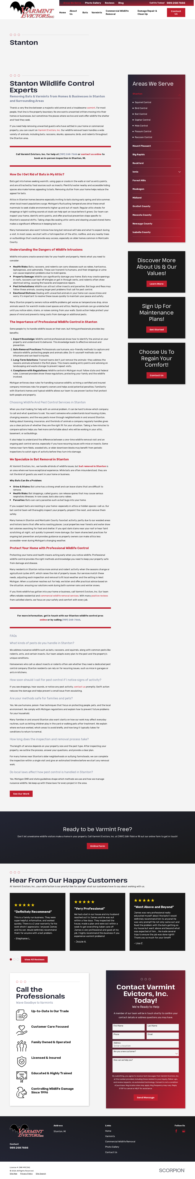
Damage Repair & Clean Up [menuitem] (147, 12)
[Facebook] (176, 1131)
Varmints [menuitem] (97, 12)
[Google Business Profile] (183, 1131)
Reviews (109, 3)
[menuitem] (155, 95)
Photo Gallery (93, 3)
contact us (79, 686)
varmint (91, 108)
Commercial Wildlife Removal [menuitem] (117, 12)
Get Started (157, 329)
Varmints (110, 1136)
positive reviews (99, 595)
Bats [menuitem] (85, 12)
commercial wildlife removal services (59, 595)
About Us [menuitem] (73, 12)
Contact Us (176, 12)
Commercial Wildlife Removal (120, 1141)
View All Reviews (34, 959)
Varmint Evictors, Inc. (49, 130)
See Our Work (21, 793)
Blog (121, 3)
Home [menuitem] (62, 12)
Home (108, 1131)
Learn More (156, 283)
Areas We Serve (72, 3)
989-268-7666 (176, 3)
